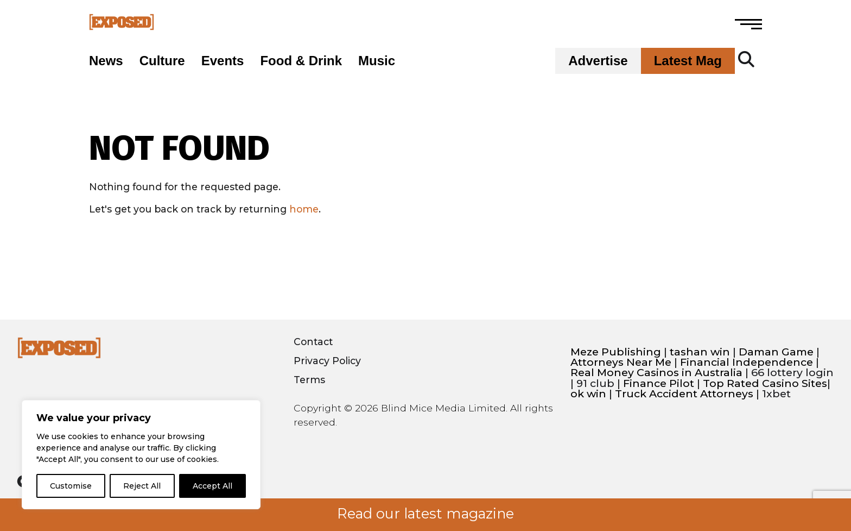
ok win (588, 394)
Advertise (597, 60)
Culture (162, 60)
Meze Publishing (615, 352)
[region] (141, 454)
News (106, 60)
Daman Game (776, 352)
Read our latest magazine (425, 513)
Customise (71, 486)
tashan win (700, 352)
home (304, 209)
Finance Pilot (658, 383)
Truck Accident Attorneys (684, 394)
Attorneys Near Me (620, 362)
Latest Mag (688, 60)
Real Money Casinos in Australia (656, 372)
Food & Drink (301, 60)
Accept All (212, 486)
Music (376, 60)
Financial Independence (746, 362)
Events (222, 60)
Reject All (142, 486)
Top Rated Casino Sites (765, 383)
